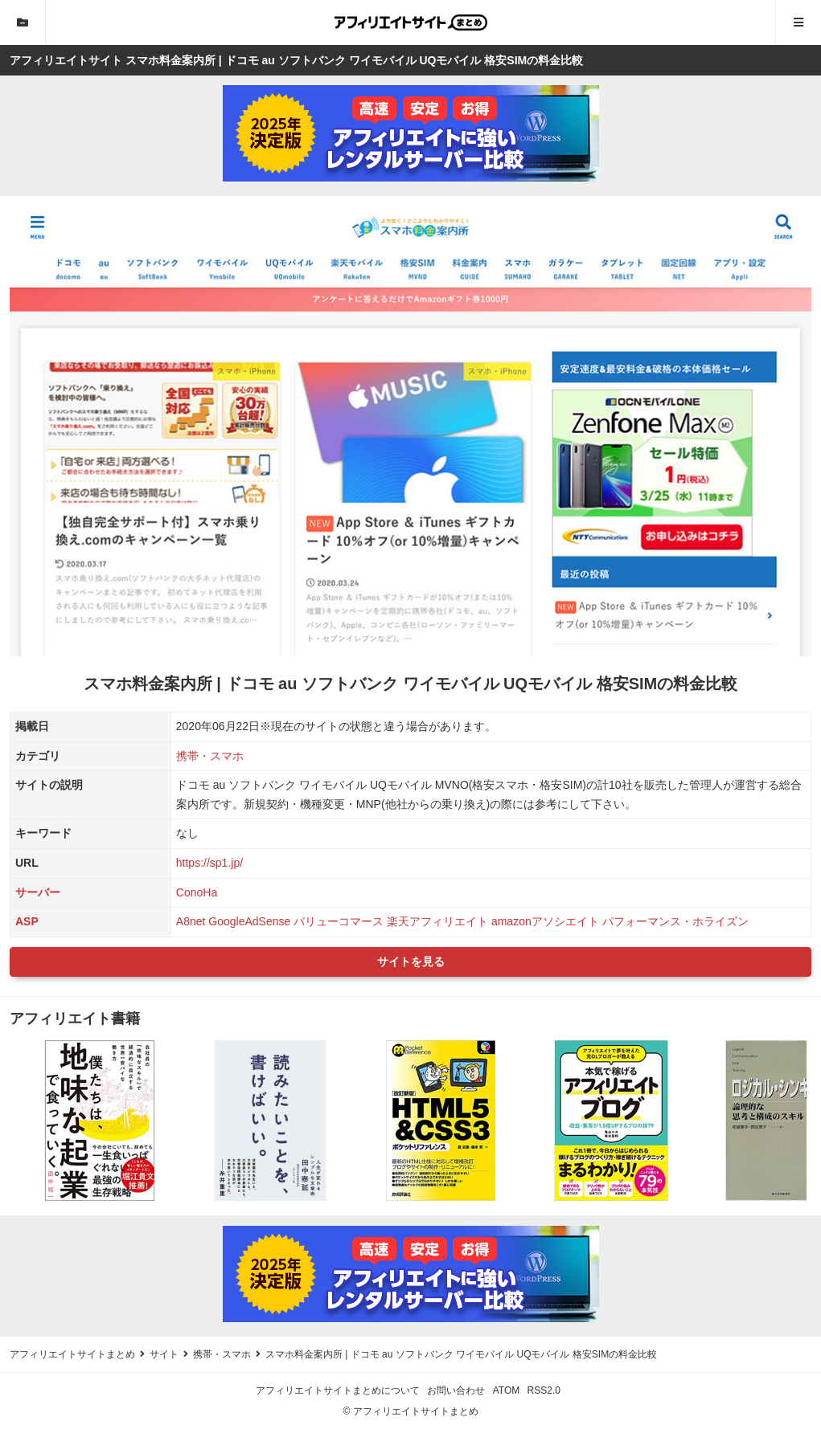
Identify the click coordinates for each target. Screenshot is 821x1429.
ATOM (506, 1390)
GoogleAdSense (249, 921)
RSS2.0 (543, 1390)
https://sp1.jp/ (209, 862)
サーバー (37, 892)
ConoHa (196, 892)
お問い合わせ (456, 1390)
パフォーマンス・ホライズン (675, 921)
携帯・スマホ (210, 755)
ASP (27, 921)
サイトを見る (411, 961)
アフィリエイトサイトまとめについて (338, 1390)
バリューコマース (339, 921)
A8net (191, 921)
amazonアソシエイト (545, 921)
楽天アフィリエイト (437, 921)
